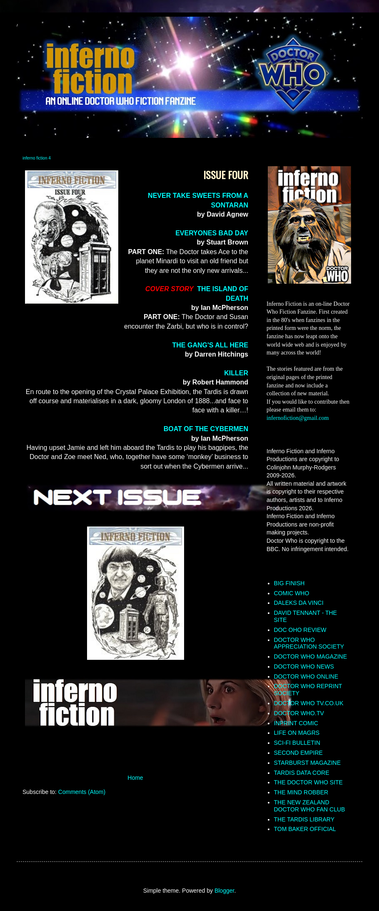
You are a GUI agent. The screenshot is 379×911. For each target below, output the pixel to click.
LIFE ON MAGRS (297, 732)
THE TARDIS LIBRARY (304, 819)
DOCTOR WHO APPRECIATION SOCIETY (309, 643)
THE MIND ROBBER (301, 792)
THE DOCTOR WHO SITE (308, 782)
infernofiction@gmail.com (298, 418)
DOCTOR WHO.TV (299, 713)
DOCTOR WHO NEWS (304, 666)
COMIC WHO (291, 593)
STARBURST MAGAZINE (307, 762)
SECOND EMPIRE (298, 752)
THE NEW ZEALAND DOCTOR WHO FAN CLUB (309, 806)
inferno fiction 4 (36, 158)
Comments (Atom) (82, 792)
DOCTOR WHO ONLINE (306, 676)
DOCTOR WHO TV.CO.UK (309, 703)
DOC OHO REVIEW (300, 629)
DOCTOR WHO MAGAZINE (310, 656)
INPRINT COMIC (296, 723)
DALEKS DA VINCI (299, 602)
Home (135, 777)
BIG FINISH (289, 583)
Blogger (224, 890)
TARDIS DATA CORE (301, 772)
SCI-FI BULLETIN (297, 742)
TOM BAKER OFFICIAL (305, 829)
